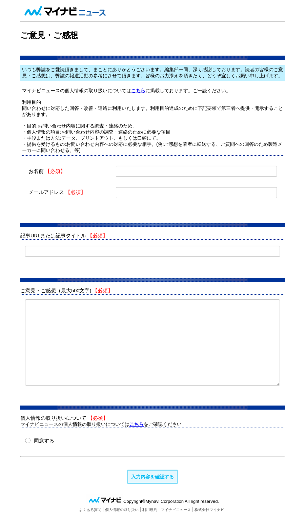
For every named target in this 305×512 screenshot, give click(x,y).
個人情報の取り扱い (122, 509)
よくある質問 (90, 509)
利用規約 (149, 509)
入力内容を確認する (152, 476)
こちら (138, 90)
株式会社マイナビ (209, 509)
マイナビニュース (176, 509)
